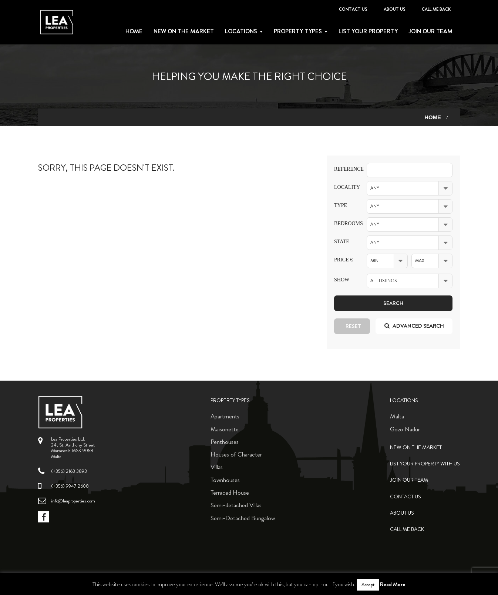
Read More (393, 584)
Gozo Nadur (405, 429)
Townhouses (225, 479)
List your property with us (425, 463)
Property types (298, 31)
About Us (395, 9)
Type (340, 205)
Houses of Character (236, 454)
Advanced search (414, 326)
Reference (345, 169)
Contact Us (353, 9)
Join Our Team (430, 31)
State (341, 241)
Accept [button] (367, 584)
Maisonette (225, 429)
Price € (343, 260)
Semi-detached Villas (236, 505)
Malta (397, 416)
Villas (217, 466)
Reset (353, 326)
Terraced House (230, 492)
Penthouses (225, 441)
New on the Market (184, 31)
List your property (368, 31)
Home (133, 31)
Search (393, 303)
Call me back (436, 9)
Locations (241, 31)
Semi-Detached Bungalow (243, 518)
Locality (345, 187)
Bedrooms (345, 223)
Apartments (225, 416)
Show (341, 280)
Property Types (230, 400)
